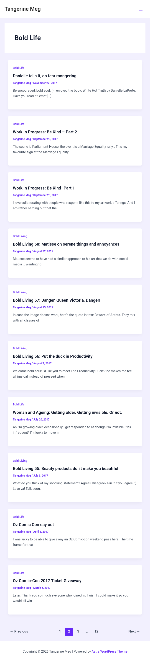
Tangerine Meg (23, 9)
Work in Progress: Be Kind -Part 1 (44, 188)
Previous (19, 631)
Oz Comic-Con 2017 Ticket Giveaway (47, 580)
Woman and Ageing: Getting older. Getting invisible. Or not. (67, 412)
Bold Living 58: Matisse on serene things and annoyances (66, 244)
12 (96, 631)
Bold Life (18, 68)
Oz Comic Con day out (33, 524)
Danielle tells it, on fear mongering (44, 75)
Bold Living (20, 236)
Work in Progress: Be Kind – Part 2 (45, 132)
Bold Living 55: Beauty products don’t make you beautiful (65, 468)
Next (134, 631)
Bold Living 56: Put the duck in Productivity (52, 356)
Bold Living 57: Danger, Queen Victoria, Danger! (56, 300)
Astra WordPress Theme (109, 651)
